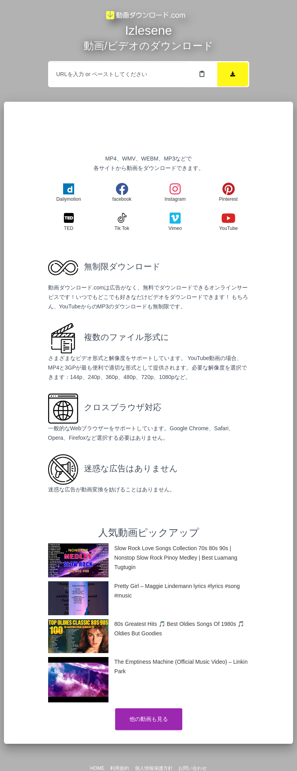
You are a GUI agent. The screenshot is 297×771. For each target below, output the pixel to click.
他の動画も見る (148, 719)
